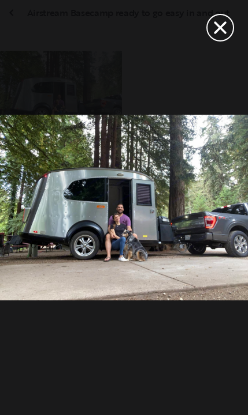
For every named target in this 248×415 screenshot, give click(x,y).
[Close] (220, 28)
